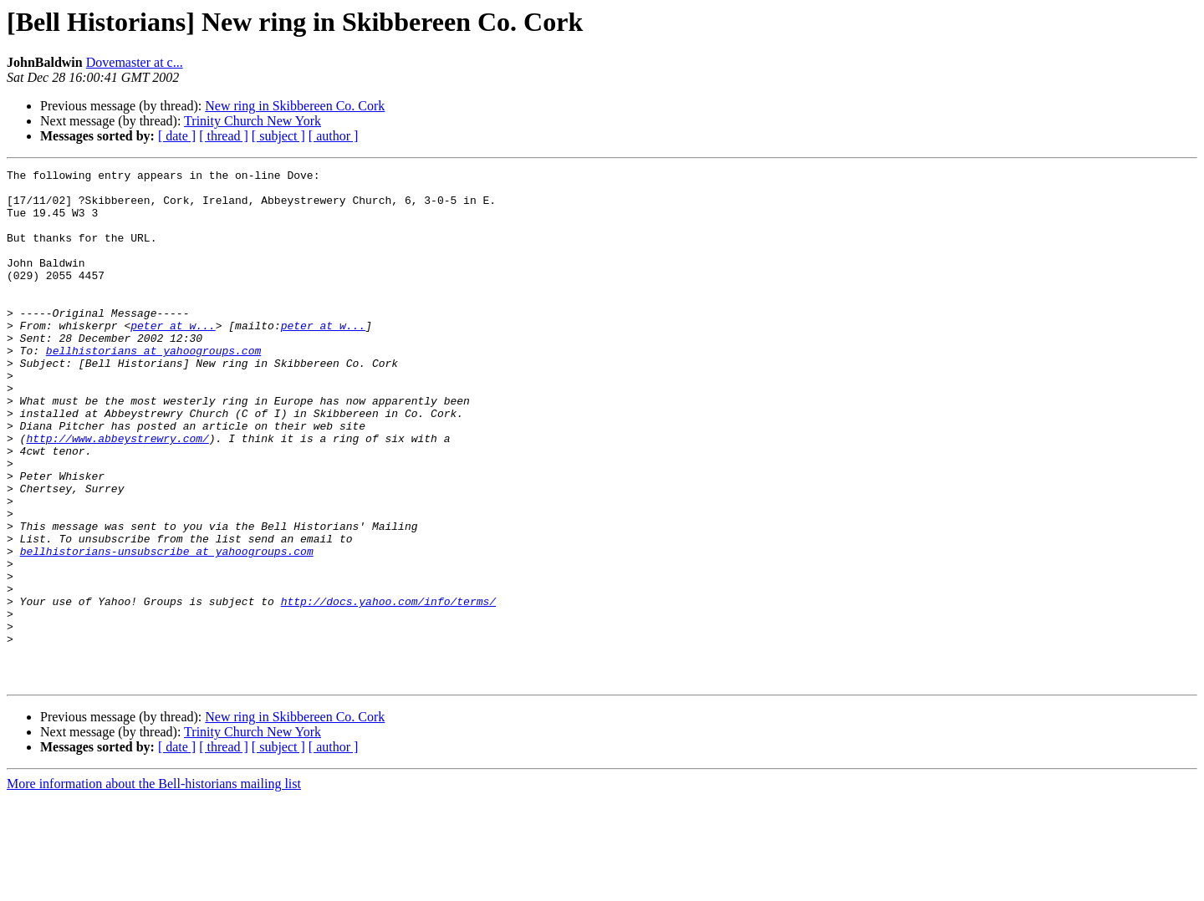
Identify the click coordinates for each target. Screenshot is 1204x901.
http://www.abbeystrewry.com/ (117, 493)
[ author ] (334, 136)
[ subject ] (278, 136)
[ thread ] (223, 136)
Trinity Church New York (252, 121)
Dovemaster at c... (134, 62)
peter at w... (172, 357)
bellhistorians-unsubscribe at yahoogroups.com (167, 628)
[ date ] (177, 136)
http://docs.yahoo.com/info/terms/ (388, 688)
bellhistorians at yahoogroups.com (153, 387)
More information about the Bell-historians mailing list (154, 886)
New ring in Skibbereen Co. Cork (295, 106)
